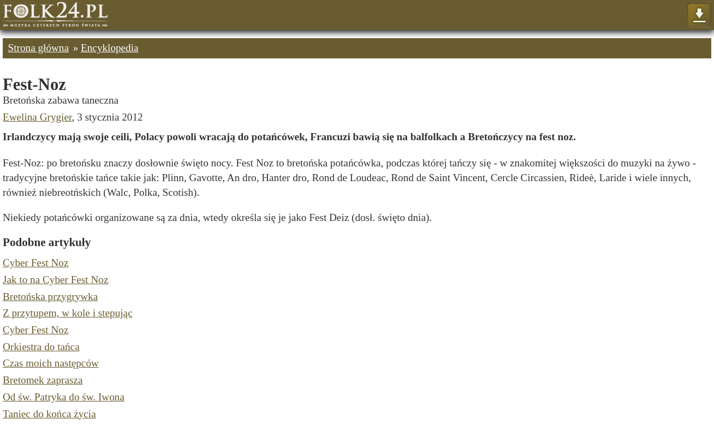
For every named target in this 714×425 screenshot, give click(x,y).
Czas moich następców (51, 363)
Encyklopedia (110, 47)
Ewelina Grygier (37, 117)
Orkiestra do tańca (41, 346)
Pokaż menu (699, 15)
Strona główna (38, 47)
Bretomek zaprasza (43, 380)
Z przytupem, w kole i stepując (68, 313)
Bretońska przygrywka (50, 296)
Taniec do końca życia (49, 414)
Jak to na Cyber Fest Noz (55, 279)
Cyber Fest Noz (35, 262)
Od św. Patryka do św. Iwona (63, 397)
